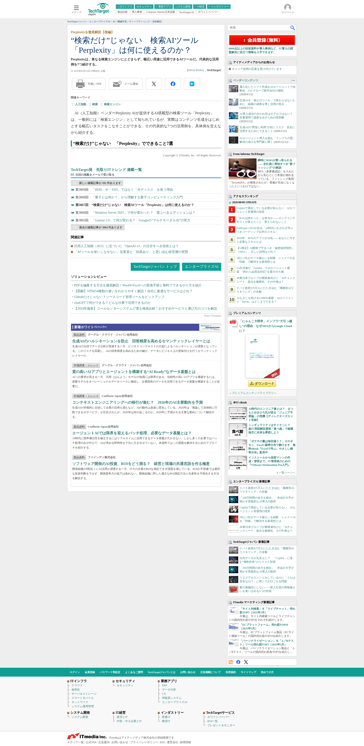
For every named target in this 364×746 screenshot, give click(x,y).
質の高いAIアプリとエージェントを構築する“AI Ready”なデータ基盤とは (133, 372)
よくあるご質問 (134, 672)
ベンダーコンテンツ (245, 80)
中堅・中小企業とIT (129, 721)
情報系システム (172, 698)
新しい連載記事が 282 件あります (100, 183)
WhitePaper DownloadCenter (210, 328)
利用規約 (231, 672)
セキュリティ (125, 685)
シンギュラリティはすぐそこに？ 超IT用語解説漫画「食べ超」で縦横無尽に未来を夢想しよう (270, 428)
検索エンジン (112, 104)
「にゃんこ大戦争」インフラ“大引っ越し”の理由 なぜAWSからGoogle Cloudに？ (265, 326)
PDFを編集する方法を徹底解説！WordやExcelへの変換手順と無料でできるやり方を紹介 (138, 285)
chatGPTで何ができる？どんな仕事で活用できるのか (112, 302)
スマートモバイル (83, 698)
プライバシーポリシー (144, 742)
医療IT (166, 717)
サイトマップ (248, 672)
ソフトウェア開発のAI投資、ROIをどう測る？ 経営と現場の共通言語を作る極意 (141, 464)
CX (164, 693)
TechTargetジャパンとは (162, 672)
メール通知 (131, 83)
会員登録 (90, 672)
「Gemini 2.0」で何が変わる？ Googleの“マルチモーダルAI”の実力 (141, 220)
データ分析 (169, 689)
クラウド (77, 685)
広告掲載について (210, 672)
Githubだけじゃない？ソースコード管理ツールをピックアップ (119, 297)
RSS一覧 (212, 721)
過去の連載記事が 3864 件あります (100, 227)
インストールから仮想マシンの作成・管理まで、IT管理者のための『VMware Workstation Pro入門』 (269, 461)
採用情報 (185, 742)
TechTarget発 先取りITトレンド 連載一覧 (106, 170)
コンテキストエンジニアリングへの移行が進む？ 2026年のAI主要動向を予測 (137, 402)
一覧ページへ (287, 472)
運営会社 (172, 742)
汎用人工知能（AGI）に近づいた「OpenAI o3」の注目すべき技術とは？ (126, 246)
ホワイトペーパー (218, 717)
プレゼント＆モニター (221, 725)
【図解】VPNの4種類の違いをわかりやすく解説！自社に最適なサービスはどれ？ (133, 291)
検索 (95, 104)
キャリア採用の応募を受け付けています (257, 69)
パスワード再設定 (110, 672)
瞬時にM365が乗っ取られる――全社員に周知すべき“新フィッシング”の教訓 (276, 164)
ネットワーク (80, 702)
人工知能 (80, 104)
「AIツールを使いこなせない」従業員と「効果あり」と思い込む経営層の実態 (131, 252)
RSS (231, 662)
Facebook (238, 662)
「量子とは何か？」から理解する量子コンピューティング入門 (137, 197)
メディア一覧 (75, 742)
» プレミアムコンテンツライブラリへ (253, 393)
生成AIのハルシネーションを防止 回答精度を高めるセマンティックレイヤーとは (141, 341)
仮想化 (76, 689)
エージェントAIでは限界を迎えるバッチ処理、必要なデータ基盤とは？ (132, 433)
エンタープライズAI (201, 266)
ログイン (75, 672)
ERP (164, 685)
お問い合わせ (187, 672)
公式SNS (91, 742)
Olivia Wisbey (196, 70)
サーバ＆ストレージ (84, 693)
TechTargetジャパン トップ (155, 266)
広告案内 (104, 742)
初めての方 (267, 672)
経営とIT (122, 717)
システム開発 (80, 717)
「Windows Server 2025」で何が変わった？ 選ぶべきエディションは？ (143, 212)
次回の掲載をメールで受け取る (94, 174)
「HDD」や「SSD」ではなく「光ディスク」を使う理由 (132, 189)
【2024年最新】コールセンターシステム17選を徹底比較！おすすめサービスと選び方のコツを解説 (145, 308)
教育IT (166, 721)
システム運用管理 (83, 706)
